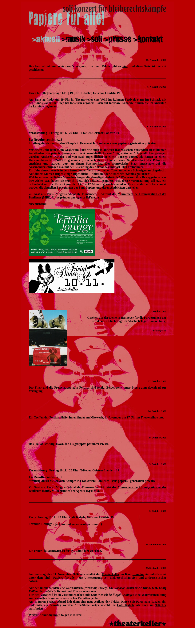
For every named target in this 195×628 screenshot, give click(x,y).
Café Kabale (125, 605)
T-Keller (160, 605)
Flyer (38, 387)
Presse (136, 387)
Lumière (138, 574)
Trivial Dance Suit (123, 601)
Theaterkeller (110, 574)
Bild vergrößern (159, 331)
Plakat (38, 444)
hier (124, 66)
